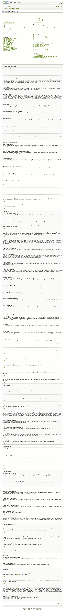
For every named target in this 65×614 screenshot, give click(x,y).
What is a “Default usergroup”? (38, 21)
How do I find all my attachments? (38, 50)
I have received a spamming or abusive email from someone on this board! (45, 27)
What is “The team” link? (37, 22)
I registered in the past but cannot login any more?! (11, 20)
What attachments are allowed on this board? (40, 49)
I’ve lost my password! (6, 21)
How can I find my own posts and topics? (39, 39)
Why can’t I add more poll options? (8, 42)
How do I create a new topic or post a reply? (10, 38)
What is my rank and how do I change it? (9, 33)
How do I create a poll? (6, 41)
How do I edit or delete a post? (7, 39)
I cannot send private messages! (38, 25)
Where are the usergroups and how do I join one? (41, 18)
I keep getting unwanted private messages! (40, 26)
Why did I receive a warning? (7, 46)
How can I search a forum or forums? (39, 35)
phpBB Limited (32, 573)
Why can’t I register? (6, 17)
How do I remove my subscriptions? (39, 46)
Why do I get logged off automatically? (9, 22)
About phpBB (18, 574)
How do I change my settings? (7, 26)
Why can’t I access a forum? (7, 44)
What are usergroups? (36, 17)
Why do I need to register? (7, 15)
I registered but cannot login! (7, 18)
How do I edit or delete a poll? (7, 43)
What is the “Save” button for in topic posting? (10, 48)
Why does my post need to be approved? (9, 49)
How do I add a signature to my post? (9, 40)
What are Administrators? (37, 15)
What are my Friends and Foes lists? (39, 31)
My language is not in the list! (7, 30)
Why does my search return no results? (39, 36)
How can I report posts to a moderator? (9, 47)
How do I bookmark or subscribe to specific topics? (41, 44)
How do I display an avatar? (7, 32)
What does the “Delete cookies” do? (8, 23)
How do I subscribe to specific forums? (39, 45)
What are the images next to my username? (10, 31)
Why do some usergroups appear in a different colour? (42, 20)
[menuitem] (9, 6)
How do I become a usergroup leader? (39, 19)
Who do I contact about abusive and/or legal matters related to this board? (45, 56)
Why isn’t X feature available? (38, 55)
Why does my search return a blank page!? (40, 37)
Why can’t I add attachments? (7, 45)
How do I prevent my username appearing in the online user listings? (14, 27)
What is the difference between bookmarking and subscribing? (43, 43)
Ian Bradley (40, 608)
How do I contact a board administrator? (39, 57)
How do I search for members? (38, 38)
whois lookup (15, 588)
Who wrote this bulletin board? (38, 54)
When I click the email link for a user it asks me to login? (12, 34)
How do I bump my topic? (7, 50)
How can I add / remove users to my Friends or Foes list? (42, 32)
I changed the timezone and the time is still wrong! (11, 29)
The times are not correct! (7, 28)
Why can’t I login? (5, 19)
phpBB (51, 175)
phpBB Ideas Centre (50, 580)
